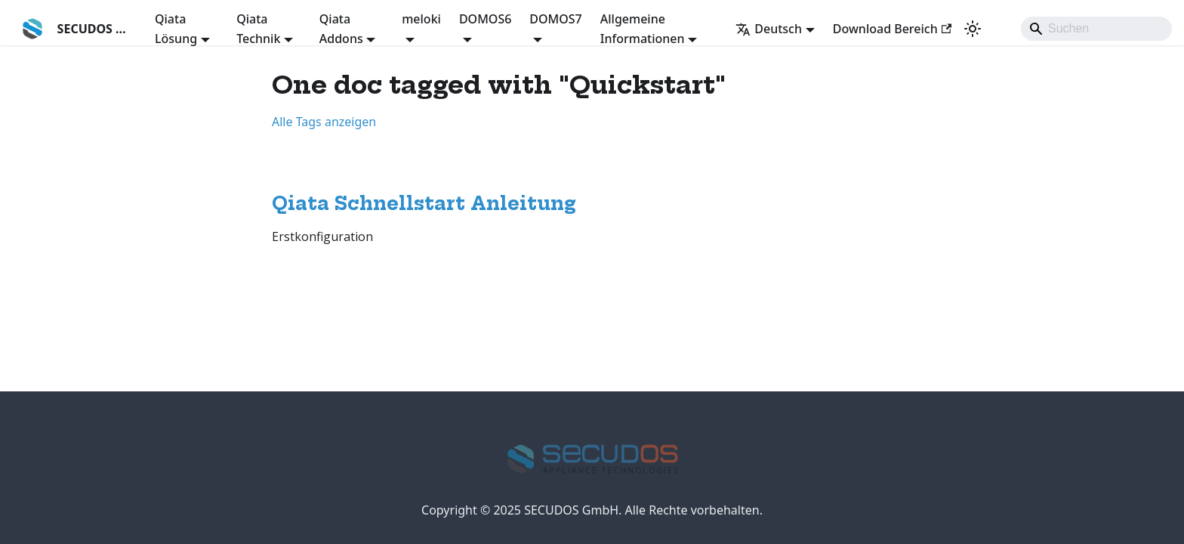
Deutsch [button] (768, 28)
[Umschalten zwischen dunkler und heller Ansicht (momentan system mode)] (972, 29)
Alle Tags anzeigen (324, 121)
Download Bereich (892, 28)
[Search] (1096, 29)
